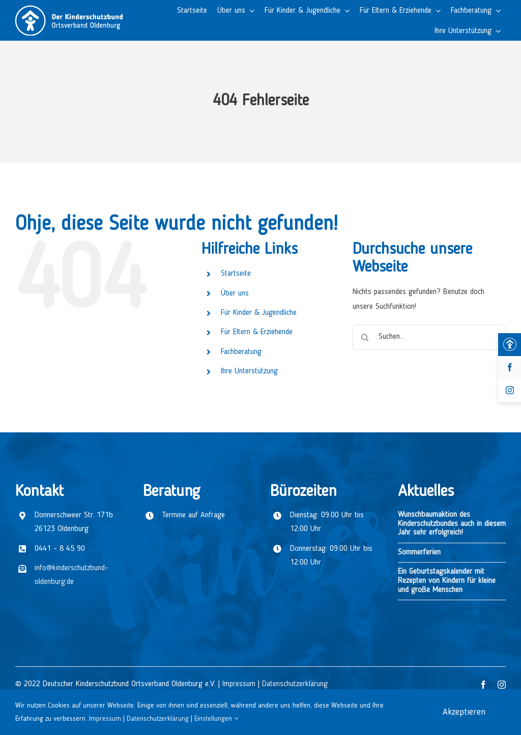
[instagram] (502, 685)
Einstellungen (216, 718)
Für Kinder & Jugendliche (259, 313)
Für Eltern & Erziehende (257, 332)
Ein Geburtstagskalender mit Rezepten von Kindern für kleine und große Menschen (447, 581)
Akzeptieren (464, 712)
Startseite (236, 274)
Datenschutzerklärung (295, 684)
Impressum (238, 684)
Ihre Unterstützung (249, 371)
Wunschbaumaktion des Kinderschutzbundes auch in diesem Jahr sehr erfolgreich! (452, 524)
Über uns (235, 293)
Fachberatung (241, 352)
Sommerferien (419, 552)
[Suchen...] (429, 337)
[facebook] (483, 685)
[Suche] (365, 337)
